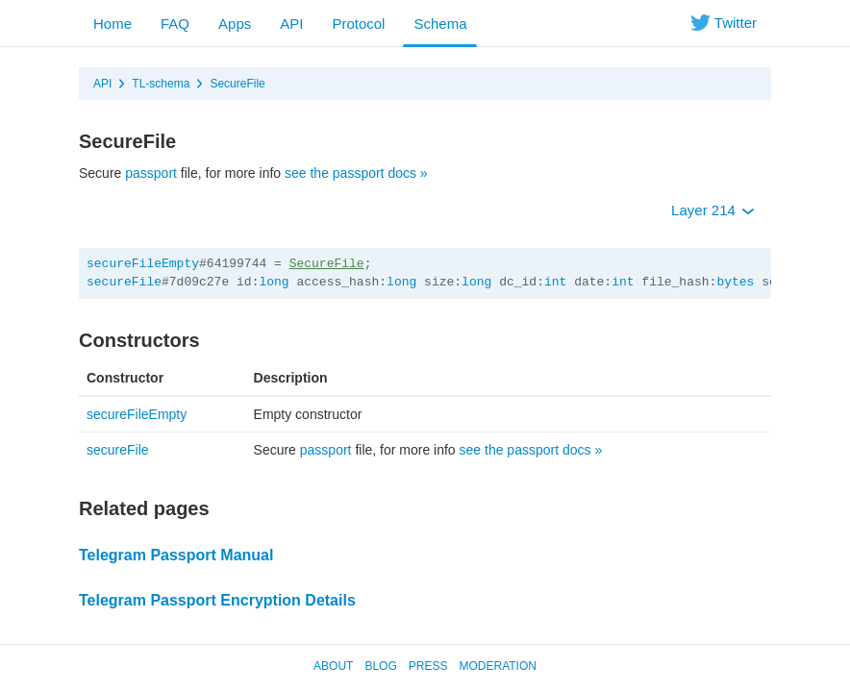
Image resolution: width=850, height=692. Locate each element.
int (555, 282)
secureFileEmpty (143, 264)
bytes (735, 282)
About (333, 666)
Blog (380, 666)
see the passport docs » (356, 173)
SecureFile (237, 83)
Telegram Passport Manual (176, 555)
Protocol (358, 23)
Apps (234, 23)
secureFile (124, 282)
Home (112, 23)
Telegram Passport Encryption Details (217, 600)
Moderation (497, 666)
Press (428, 666)
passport (151, 173)
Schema (439, 23)
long (273, 282)
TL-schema (160, 83)
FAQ (175, 23)
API (291, 23)
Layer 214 (713, 210)
